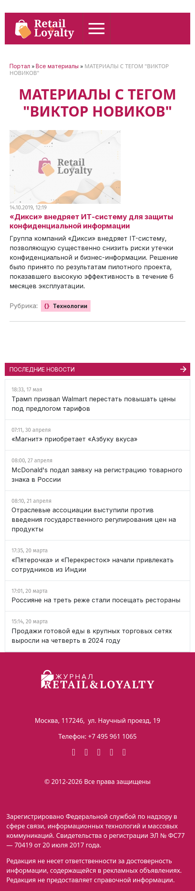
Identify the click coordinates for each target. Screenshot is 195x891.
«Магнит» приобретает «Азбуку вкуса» (74, 439)
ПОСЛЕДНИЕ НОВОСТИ (42, 369)
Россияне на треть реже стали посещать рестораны (96, 600)
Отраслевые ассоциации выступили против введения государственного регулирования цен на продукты (94, 519)
